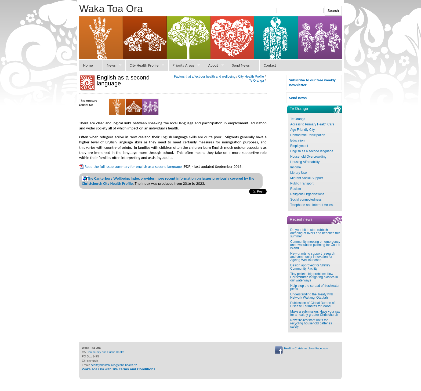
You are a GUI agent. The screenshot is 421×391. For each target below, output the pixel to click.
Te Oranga (297, 119)
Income (295, 167)
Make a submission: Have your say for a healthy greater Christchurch (315, 313)
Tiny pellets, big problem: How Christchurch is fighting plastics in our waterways (314, 277)
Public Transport (302, 183)
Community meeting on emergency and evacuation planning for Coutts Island (315, 245)
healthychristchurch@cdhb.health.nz (114, 365)
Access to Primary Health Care (312, 124)
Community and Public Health (105, 352)
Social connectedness (306, 199)
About (213, 65)
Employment (299, 146)
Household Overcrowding (308, 156)
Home (88, 65)
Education (297, 140)
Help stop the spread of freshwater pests (314, 287)
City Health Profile (144, 65)
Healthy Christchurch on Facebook (306, 348)
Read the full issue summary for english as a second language (133, 166)
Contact (270, 65)
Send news (298, 97)
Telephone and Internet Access (312, 205)
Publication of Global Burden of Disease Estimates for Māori (312, 304)
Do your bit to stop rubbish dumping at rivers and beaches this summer (315, 233)
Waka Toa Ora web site (118, 369)
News (111, 65)
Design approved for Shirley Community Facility (310, 266)
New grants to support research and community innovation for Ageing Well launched (312, 257)
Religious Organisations (307, 194)
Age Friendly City (302, 130)
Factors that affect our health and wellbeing (204, 76)
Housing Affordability (305, 162)
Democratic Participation (307, 135)
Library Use (298, 173)
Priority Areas (183, 65)
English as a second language (311, 151)
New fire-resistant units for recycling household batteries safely (311, 323)
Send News (241, 65)
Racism (295, 189)
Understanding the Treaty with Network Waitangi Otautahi (311, 295)
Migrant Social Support (306, 178)
